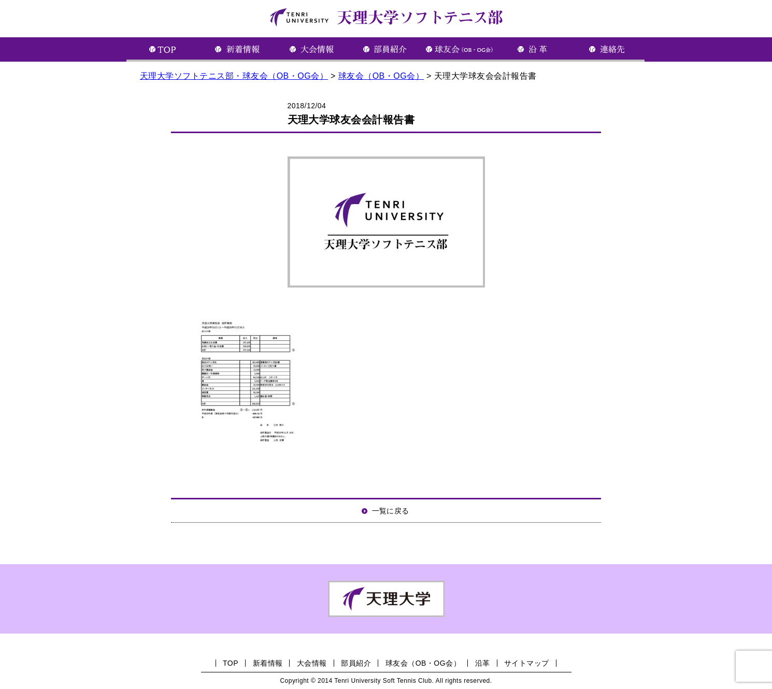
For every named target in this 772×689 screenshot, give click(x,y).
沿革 (482, 663)
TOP (230, 663)
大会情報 (312, 663)
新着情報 (268, 663)
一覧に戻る (390, 510)
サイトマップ (526, 663)
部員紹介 (356, 663)
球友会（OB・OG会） (423, 663)
